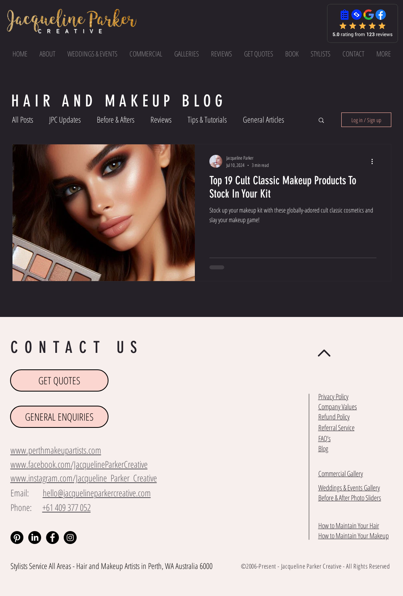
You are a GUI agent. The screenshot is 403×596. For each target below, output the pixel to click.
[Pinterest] (16, 537)
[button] (383, 54)
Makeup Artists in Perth (131, 566)
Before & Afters (115, 119)
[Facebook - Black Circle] (52, 537)
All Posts (22, 119)
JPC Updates (65, 119)
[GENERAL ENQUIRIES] (59, 417)
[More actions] (375, 161)
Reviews (160, 119)
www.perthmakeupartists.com (55, 450)
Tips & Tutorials (207, 119)
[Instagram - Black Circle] (70, 537)
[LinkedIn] (34, 537)
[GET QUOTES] (59, 380)
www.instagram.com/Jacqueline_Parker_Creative (83, 477)
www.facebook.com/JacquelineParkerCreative (79, 464)
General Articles (263, 119)
